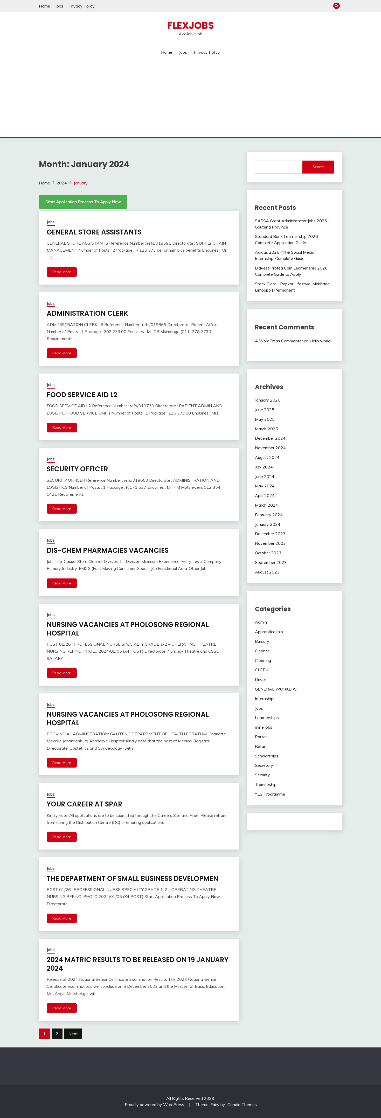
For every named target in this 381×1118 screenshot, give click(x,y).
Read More (61, 272)
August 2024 (267, 457)
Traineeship (265, 784)
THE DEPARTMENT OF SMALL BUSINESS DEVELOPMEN (132, 878)
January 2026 (267, 400)
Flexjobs (190, 25)
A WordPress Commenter (279, 340)
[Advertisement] (190, 98)
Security (262, 774)
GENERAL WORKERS (276, 689)
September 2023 (271, 562)
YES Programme (270, 794)
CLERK (261, 669)
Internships (265, 698)
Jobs (59, 6)
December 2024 (270, 438)
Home (44, 6)
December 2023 (270, 533)
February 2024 (269, 514)
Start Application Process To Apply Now (83, 201)
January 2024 (267, 524)
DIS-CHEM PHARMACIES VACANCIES (108, 550)
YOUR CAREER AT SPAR (84, 804)
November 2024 (270, 447)
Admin (261, 622)
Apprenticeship (269, 631)
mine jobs (263, 727)
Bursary (262, 641)
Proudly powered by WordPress (155, 1104)
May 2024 (265, 485)
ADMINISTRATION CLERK (87, 313)
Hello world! (320, 340)
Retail (260, 746)
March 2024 (266, 505)
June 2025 (264, 409)
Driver (260, 679)
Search (318, 166)
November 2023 (270, 543)
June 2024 (264, 476)
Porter (261, 736)
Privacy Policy (81, 6)
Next (73, 1033)
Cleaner (262, 650)
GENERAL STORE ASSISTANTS (94, 232)
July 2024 (264, 467)
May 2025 (265, 419)
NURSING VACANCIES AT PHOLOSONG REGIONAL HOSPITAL (128, 629)
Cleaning (263, 660)
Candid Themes (242, 1104)
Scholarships (266, 755)
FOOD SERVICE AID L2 (82, 394)
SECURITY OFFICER (77, 469)
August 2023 (267, 572)
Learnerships (267, 717)
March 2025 (266, 428)
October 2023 (268, 552)
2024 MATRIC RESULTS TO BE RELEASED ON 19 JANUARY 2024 (137, 964)
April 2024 (265, 495)
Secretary (264, 765)
